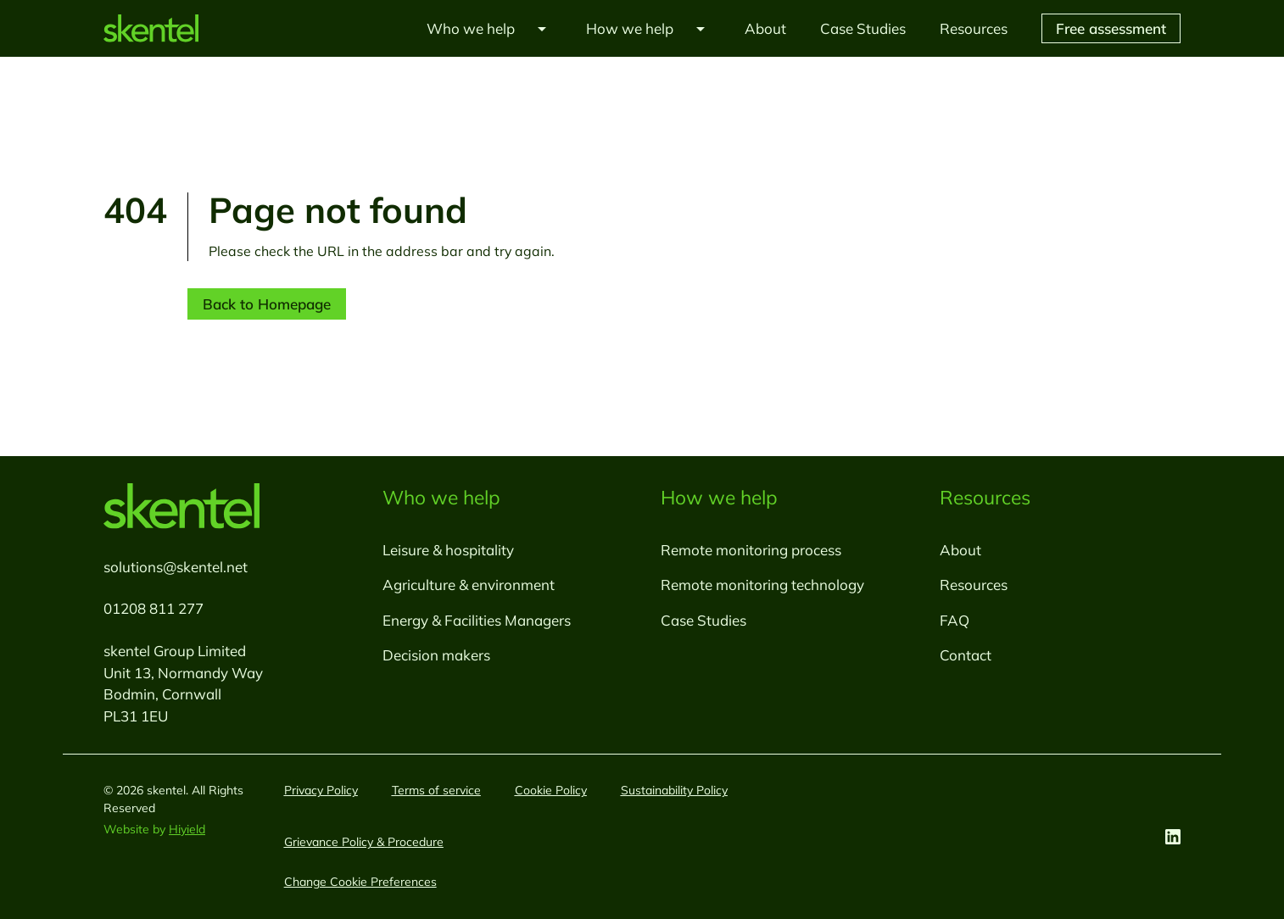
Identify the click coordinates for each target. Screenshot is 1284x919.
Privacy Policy (321, 790)
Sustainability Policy (674, 790)
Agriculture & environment (468, 584)
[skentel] (150, 28)
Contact (965, 655)
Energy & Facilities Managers (476, 620)
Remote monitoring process (751, 550)
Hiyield (187, 829)
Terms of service (436, 790)
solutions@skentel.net (175, 567)
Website (128, 829)
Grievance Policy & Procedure (364, 841)
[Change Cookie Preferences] (360, 882)
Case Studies (703, 620)
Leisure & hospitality (448, 550)
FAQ (954, 620)
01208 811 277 (153, 608)
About (960, 550)
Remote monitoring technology (762, 584)
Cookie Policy (551, 790)
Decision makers (436, 655)
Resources (974, 584)
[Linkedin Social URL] (1173, 836)
